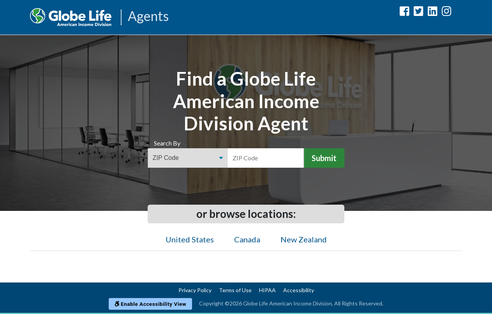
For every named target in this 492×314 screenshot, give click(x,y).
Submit (324, 158)
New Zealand (303, 239)
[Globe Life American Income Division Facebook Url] (404, 12)
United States (190, 239)
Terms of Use (235, 290)
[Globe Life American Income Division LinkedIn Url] (432, 12)
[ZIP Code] (265, 158)
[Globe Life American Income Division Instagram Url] (446, 12)
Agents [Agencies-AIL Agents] (148, 16)
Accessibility (298, 290)
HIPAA (267, 290)
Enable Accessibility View (151, 304)
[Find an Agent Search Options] (187, 158)
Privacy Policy (195, 290)
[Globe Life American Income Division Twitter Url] (418, 12)
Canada (247, 239)
